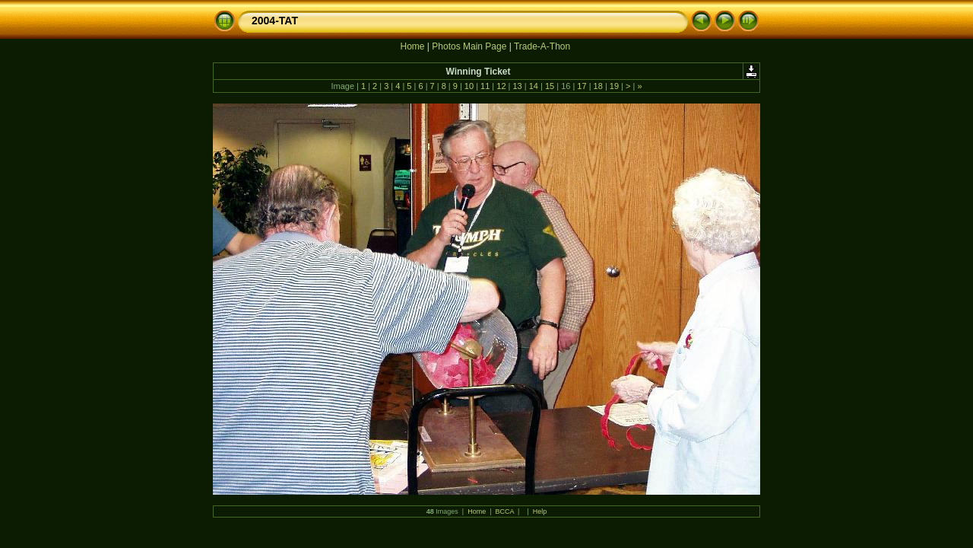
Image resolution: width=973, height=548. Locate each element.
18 (598, 86)
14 (533, 86)
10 (469, 86)
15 (549, 86)
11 (485, 86)
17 (581, 86)
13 (517, 86)
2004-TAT (275, 20)
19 (614, 86)
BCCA (505, 511)
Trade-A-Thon (542, 46)
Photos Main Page (469, 46)
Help (540, 511)
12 (501, 86)
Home (412, 46)
